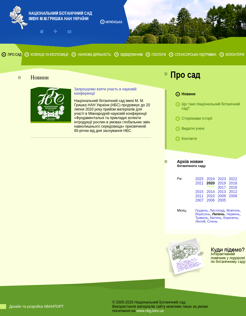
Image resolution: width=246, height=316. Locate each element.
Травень (201, 218)
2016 (233, 187)
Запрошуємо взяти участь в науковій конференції (105, 91)
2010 (211, 196)
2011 (199, 196)
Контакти (189, 138)
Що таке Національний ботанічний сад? (211, 106)
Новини (188, 94)
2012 (233, 192)
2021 (199, 183)
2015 (199, 192)
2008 (233, 196)
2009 (222, 196)
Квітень (216, 218)
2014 (211, 192)
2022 (233, 179)
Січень (212, 221)
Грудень (201, 210)
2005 (222, 200)
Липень (218, 214)
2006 (211, 200)
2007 (199, 200)
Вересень (202, 214)
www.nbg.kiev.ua (150, 311)
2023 (222, 179)
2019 (222, 183)
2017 (222, 187)
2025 (199, 179)
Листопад (217, 210)
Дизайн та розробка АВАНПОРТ (36, 306)
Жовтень (233, 210)
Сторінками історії (197, 118)
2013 (222, 192)
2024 (211, 179)
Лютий (200, 221)
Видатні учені (193, 128)
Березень (230, 218)
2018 (233, 183)
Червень (233, 214)
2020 (211, 183)
